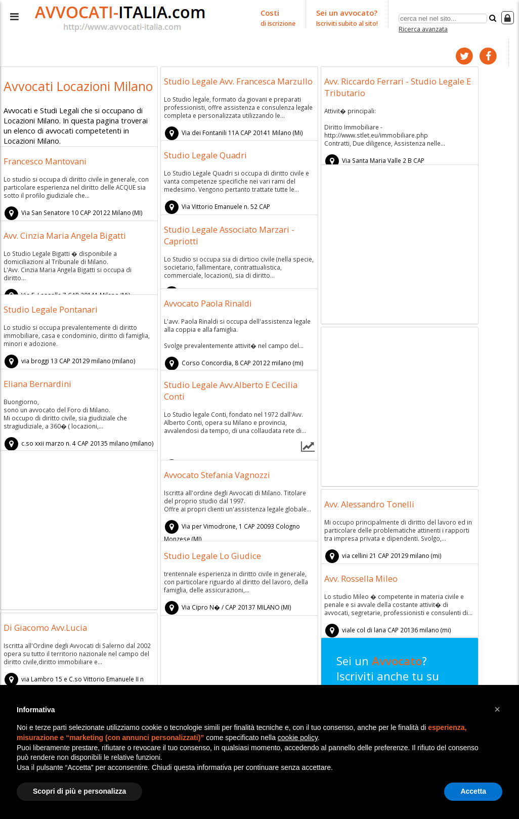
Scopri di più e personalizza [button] (79, 791)
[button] (497, 709)
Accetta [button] (473, 791)
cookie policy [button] (298, 738)
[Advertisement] (399, 244)
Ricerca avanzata (423, 27)
